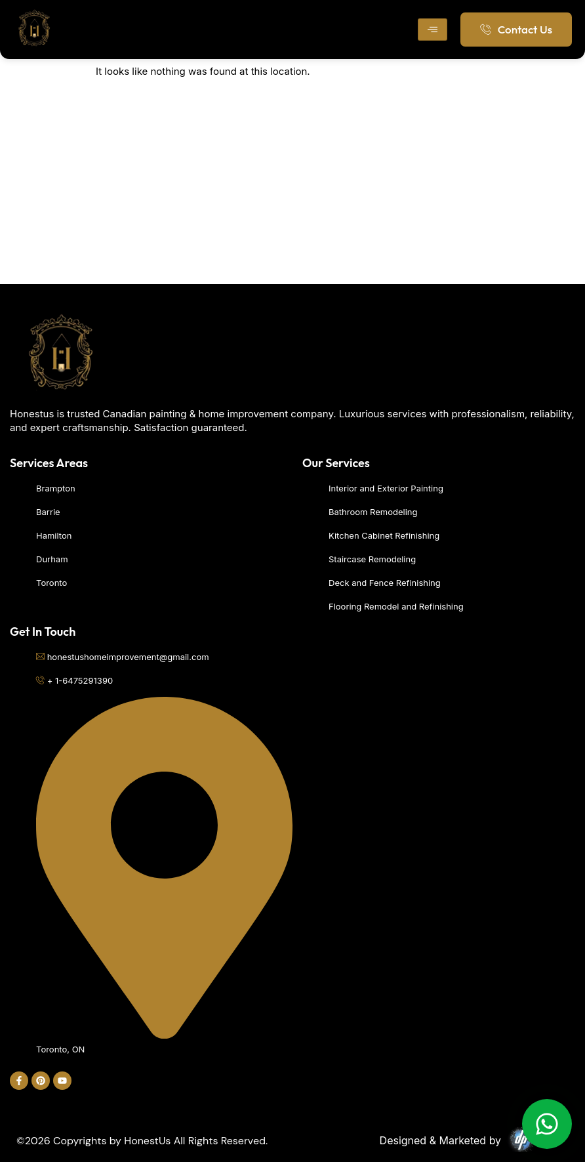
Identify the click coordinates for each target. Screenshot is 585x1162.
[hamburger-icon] (432, 29)
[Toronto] (292, 185)
